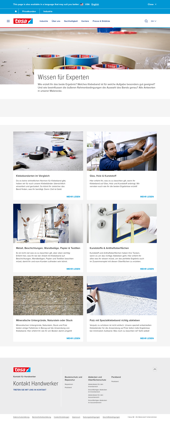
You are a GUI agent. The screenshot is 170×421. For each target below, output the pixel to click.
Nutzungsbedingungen (91, 417)
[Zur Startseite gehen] (15, 11)
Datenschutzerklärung (21, 417)
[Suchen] (146, 21)
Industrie (47, 11)
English (95, 4)
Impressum (76, 417)
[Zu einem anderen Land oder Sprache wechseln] (154, 21)
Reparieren (69, 384)
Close (152, 4)
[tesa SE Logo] (23, 21)
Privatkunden (29, 11)
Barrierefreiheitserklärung (41, 417)
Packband (115, 381)
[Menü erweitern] (8, 21)
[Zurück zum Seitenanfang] (155, 369)
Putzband (68, 387)
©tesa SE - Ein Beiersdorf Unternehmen (142, 417)
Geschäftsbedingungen (111, 417)
